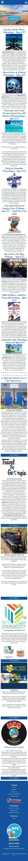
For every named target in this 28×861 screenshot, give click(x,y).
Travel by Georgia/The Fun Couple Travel (13, 480)
